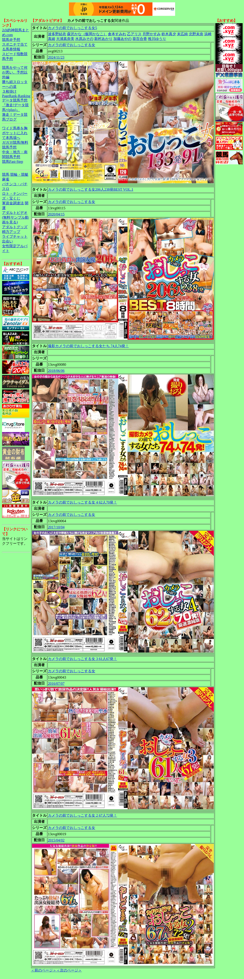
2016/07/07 (56, 683)
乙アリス (134, 34)
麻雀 (5, 179)
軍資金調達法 (13, 203)
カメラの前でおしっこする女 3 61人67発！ (82, 659)
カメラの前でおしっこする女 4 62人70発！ (82, 502)
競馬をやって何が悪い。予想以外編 (14, 72)
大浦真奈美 (65, 39)
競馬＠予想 (11, 40)
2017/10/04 (56, 527)
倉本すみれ (117, 34)
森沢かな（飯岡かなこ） (87, 34)
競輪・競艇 (19, 174)
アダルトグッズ (14, 227)
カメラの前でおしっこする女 (71, 45)
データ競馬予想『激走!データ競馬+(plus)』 (15, 105)
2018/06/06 (56, 371)
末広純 (182, 34)
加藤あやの (122, 39)
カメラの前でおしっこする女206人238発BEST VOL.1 (90, 189)
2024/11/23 (56, 57)
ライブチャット (14, 236)
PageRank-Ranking (16, 96)
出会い (7, 241)
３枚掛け (9, 91)
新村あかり (103, 39)
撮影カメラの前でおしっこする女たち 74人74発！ (88, 346)
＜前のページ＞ (43, 970)
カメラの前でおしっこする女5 (72, 28)
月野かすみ (151, 34)
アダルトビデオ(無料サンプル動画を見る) (15, 217)
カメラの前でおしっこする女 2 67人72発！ (82, 815)
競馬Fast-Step (12, 161)
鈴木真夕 (169, 34)
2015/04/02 (56, 840)
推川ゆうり (157, 39)
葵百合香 (139, 39)
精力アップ (11, 232)
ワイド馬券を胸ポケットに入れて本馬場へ (14, 133)
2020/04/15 (56, 214)
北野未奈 (196, 34)
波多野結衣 (57, 34)
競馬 (5, 174)
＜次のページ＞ (69, 970)
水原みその (84, 39)
